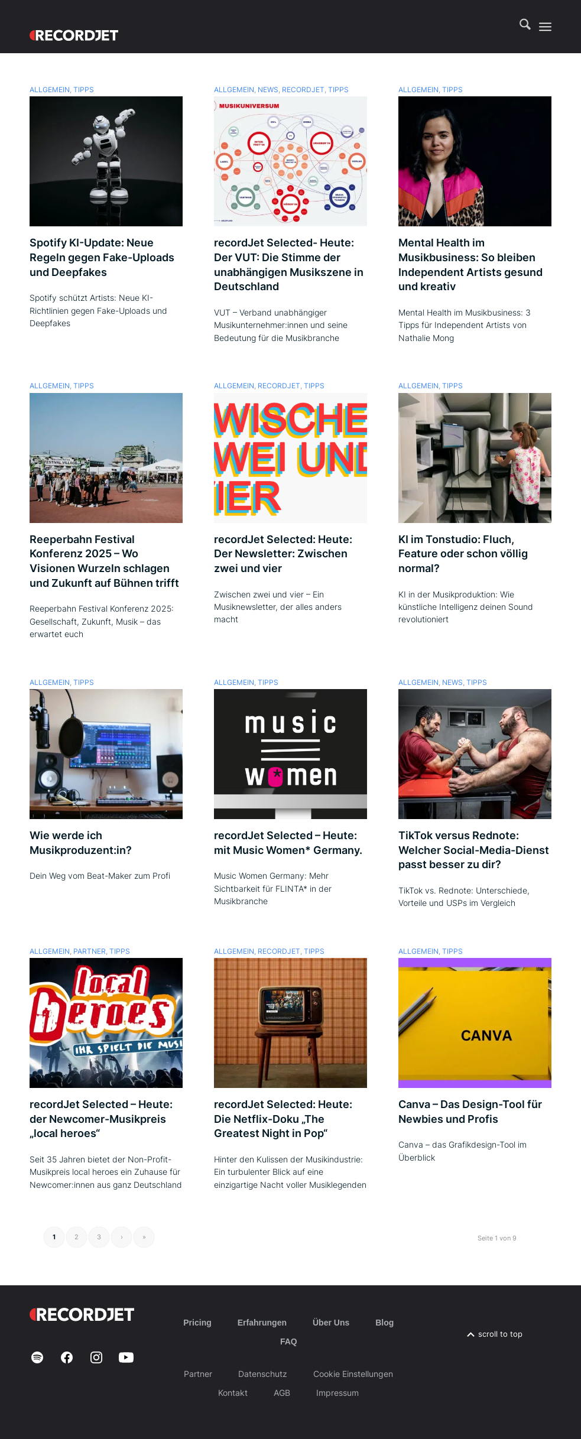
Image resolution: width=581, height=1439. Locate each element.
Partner (89, 951)
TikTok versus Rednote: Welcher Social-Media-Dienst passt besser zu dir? (473, 849)
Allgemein (50, 90)
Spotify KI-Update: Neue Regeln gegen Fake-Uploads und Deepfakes (102, 257)
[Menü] (545, 27)
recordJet (303, 90)
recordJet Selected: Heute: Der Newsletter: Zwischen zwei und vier (283, 553)
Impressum (337, 1393)
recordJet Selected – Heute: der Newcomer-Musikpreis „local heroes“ (101, 1118)
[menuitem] (519, 26)
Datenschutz (262, 1374)
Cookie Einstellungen (353, 1374)
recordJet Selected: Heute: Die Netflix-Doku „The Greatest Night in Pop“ (283, 1118)
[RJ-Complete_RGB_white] (74, 26)
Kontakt (233, 1393)
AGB (282, 1393)
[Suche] (519, 26)
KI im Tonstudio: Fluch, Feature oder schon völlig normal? (463, 553)
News (268, 90)
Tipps (83, 90)
